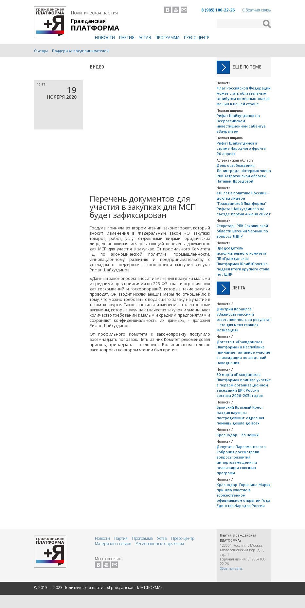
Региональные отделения (159, 543)
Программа (167, 37)
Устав (145, 37)
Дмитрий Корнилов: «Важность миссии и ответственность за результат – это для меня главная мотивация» (244, 319)
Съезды (41, 50)
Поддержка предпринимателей (80, 50)
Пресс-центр (196, 37)
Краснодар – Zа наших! (238, 435)
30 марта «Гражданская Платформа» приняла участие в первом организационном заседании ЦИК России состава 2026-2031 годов (244, 385)
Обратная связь (256, 10)
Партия (127, 37)
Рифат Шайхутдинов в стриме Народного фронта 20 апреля (241, 148)
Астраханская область (235, 160)
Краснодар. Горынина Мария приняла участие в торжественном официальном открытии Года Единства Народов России (244, 495)
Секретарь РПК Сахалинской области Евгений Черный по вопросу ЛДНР (242, 231)
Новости (105, 37)
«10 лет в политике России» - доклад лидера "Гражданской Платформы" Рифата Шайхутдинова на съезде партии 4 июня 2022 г (244, 203)
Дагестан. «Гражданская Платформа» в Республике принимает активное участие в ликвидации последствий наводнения (243, 352)
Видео (97, 67)
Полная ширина (230, 110)
